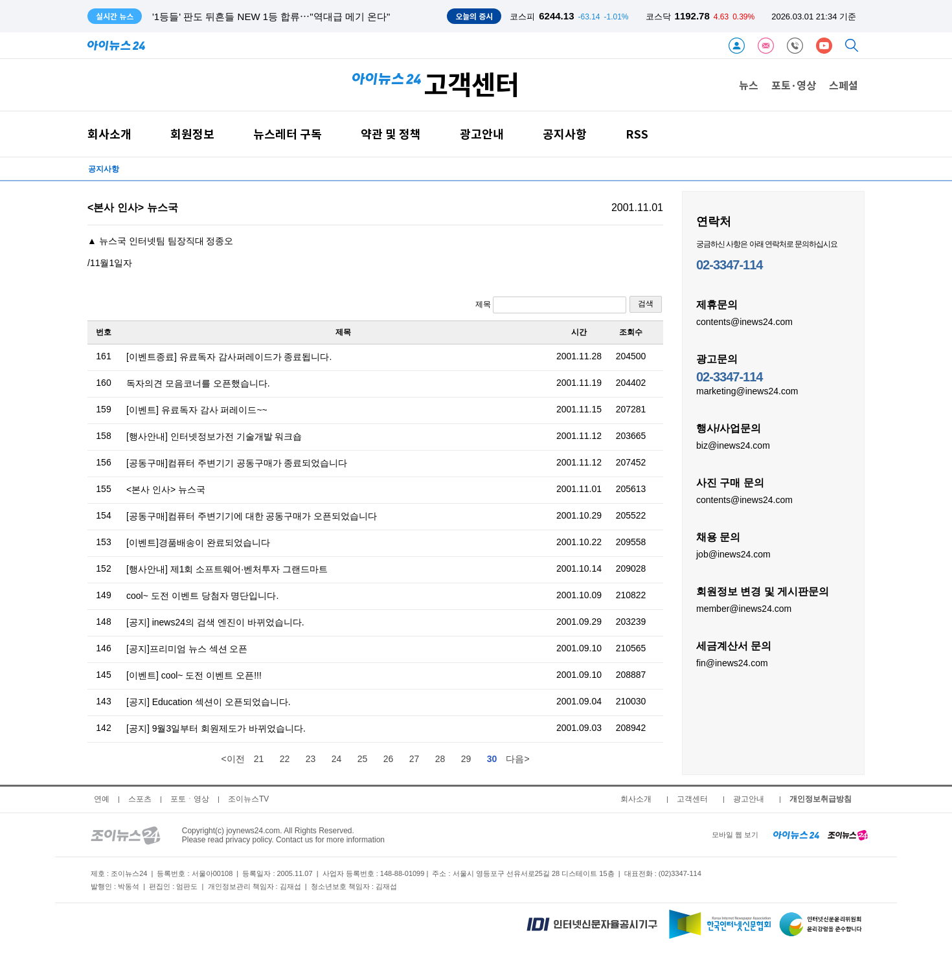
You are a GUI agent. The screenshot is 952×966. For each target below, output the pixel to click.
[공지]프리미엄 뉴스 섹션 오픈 (186, 649)
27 (414, 759)
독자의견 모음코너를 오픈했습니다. (198, 383)
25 (362, 759)
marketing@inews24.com (747, 390)
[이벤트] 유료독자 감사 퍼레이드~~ (196, 410)
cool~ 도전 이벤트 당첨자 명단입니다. (202, 595)
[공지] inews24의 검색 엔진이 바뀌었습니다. (215, 622)
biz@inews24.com (733, 445)
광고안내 (482, 133)
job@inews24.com (733, 553)
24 (337, 759)
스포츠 (140, 798)
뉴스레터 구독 (287, 133)
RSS (637, 133)
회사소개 (109, 133)
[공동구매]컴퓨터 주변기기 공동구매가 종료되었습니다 (236, 463)
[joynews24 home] (848, 834)
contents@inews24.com (744, 321)
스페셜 (843, 85)
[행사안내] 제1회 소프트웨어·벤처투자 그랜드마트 (227, 569)
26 (388, 759)
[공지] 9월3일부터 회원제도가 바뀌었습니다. (216, 728)
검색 (645, 303)
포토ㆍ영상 (189, 798)
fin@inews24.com (732, 662)
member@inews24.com (743, 608)
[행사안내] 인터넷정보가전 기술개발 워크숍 (214, 436)
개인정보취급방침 (820, 798)
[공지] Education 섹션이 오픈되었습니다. (208, 702)
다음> (517, 759)
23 (311, 759)
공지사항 (565, 133)
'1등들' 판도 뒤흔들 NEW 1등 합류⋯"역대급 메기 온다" (271, 16)
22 (285, 759)
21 (259, 759)
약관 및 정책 (391, 133)
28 (440, 759)
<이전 (232, 759)
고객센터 (692, 798)
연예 (101, 798)
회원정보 (192, 133)
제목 (550, 305)
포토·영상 (793, 85)
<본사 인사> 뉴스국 (165, 489)
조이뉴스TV (248, 798)
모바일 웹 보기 (735, 834)
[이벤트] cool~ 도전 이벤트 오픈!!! (194, 675)
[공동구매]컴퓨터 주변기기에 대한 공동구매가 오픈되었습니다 (251, 516)
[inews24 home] (796, 834)
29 (466, 759)
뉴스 (748, 85)
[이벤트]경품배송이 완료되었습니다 (198, 542)
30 (492, 759)
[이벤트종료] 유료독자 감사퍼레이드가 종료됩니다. (229, 357)
